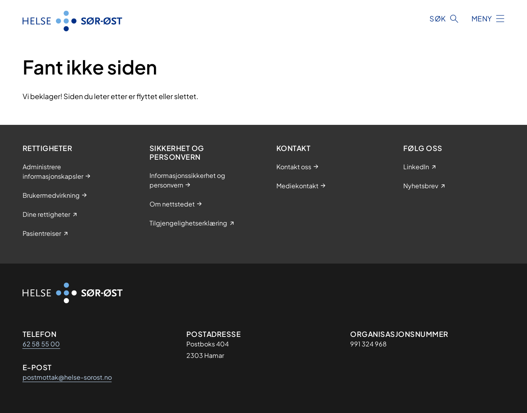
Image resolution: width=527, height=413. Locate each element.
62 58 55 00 (41, 344)
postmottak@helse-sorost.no (67, 377)
